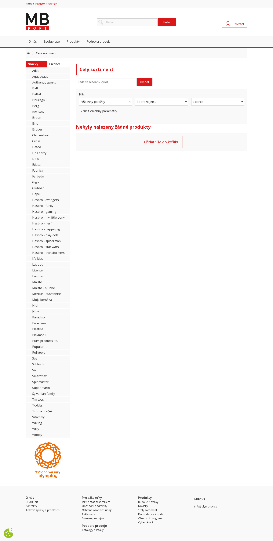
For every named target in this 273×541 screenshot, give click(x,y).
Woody (37, 435)
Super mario (41, 388)
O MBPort (32, 502)
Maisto (37, 282)
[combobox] (161, 101)
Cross (36, 141)
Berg (35, 106)
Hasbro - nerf (42, 223)
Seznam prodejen (93, 518)
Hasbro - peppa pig (46, 229)
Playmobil (39, 335)
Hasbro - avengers (45, 200)
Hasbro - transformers (48, 253)
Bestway (38, 112)
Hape (36, 194)
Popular (38, 347)
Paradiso (38, 317)
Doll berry (39, 153)
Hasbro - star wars (45, 247)
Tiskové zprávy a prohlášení (43, 510)
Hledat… (167, 22)
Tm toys (38, 399)
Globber (38, 188)
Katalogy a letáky (93, 530)
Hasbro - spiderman (46, 241)
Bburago (38, 100)
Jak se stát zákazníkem (96, 502)
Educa (36, 165)
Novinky (143, 506)
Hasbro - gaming (44, 212)
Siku (35, 370)
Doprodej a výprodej (151, 514)
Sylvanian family (43, 394)
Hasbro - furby (42, 206)
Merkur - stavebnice (46, 294)
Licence (37, 270)
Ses (34, 358)
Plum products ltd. (45, 341)
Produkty (73, 41)
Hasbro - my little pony (48, 217)
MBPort (54, 21)
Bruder (37, 129)
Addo (35, 71)
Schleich (38, 364)
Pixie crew (39, 323)
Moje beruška (42, 300)
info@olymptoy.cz (205, 506)
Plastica (37, 329)
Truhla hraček (42, 411)
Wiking (37, 423)
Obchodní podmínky (94, 506)
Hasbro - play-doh (45, 235)
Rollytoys (38, 352)
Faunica (37, 170)
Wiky (35, 429)
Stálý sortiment (147, 510)
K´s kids (37, 258)
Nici (35, 305)
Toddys (37, 405)
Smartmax (39, 376)
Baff (35, 88)
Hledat (144, 82)
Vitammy (38, 417)
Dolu (35, 159)
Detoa (36, 147)
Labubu (37, 264)
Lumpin (37, 276)
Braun (36, 118)
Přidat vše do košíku (162, 142)
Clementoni (40, 135)
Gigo (35, 182)
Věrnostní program (150, 518)
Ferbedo (38, 176)
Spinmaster (40, 382)
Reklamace (88, 514)
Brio (35, 123)
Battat (36, 94)
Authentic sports (44, 82)
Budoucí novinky (148, 502)
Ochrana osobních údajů (97, 510)
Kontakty (31, 506)
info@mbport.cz (46, 4)
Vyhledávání (145, 522)
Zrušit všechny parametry (99, 111)
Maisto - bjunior (43, 288)
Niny (35, 311)
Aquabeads (40, 76)
